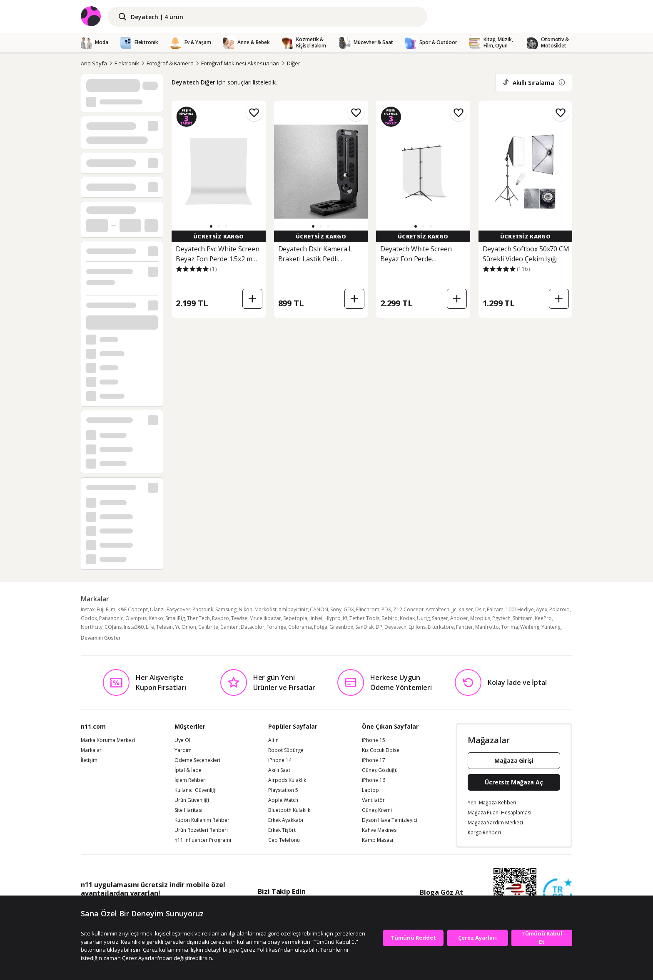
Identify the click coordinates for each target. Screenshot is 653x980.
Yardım (183, 750)
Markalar (91, 750)
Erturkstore (441, 626)
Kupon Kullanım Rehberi (202, 820)
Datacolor (252, 626)
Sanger (440, 618)
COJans (113, 626)
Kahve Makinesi (380, 830)
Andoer (459, 618)
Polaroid (559, 609)
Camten (229, 626)
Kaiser (466, 609)
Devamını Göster (101, 637)
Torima (509, 626)
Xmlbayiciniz (293, 609)
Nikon (245, 609)
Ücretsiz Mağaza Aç (514, 782)
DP (379, 626)
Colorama (300, 626)
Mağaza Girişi (513, 760)
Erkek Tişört (282, 830)
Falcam (495, 609)
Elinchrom (367, 609)
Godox (89, 618)
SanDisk (364, 626)
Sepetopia (295, 618)
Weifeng (529, 626)
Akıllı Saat (279, 770)
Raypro (220, 618)
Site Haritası (188, 810)
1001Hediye (520, 609)
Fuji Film (106, 609)
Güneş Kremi (377, 810)
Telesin (164, 626)
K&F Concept (132, 609)
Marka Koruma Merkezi (108, 740)
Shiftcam (523, 618)
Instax (88, 609)
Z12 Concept (408, 609)
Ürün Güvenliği (191, 800)
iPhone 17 (373, 760)
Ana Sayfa (94, 63)
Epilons (417, 626)
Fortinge (276, 626)
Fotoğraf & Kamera (170, 63)
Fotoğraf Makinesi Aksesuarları (240, 63)
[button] (211, 226)
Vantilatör (373, 800)
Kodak (407, 618)
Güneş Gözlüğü (380, 770)
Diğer (293, 63)
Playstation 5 (283, 790)
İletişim (89, 760)
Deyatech (395, 626)
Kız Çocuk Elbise (380, 750)
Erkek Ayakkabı (285, 820)
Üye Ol (182, 740)
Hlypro (332, 618)
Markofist (265, 609)
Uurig (423, 618)
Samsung (226, 609)
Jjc (453, 609)
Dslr (480, 609)
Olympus (136, 618)
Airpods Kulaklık (287, 780)
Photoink (202, 609)
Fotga (320, 626)
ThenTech (198, 618)
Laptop (370, 790)
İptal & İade (188, 770)
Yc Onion (185, 626)
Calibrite (208, 626)
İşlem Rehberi (190, 780)
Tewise (239, 618)
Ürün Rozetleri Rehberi (201, 830)
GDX (349, 609)
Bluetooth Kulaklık (289, 810)
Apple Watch (283, 800)
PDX (386, 609)
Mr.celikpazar (265, 618)
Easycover (178, 609)
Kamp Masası (377, 840)
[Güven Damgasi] (557, 893)
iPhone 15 (373, 740)
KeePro (543, 618)
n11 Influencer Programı (202, 840)
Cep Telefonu (284, 840)
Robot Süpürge (286, 750)
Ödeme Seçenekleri (197, 760)
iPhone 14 (280, 760)
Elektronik (127, 63)
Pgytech (501, 618)
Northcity (91, 626)
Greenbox (341, 626)
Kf (345, 618)
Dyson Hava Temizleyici (389, 820)
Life (150, 626)
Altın (273, 740)
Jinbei (315, 618)
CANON (319, 609)
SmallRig (175, 618)
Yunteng (551, 626)
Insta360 (134, 626)
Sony (335, 609)
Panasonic (111, 618)
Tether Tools (364, 618)
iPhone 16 (373, 780)
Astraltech (437, 609)
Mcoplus (480, 618)
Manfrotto (487, 626)
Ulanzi (157, 609)
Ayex (541, 609)
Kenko (156, 618)
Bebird (389, 618)
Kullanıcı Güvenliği (195, 790)
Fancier (464, 626)
